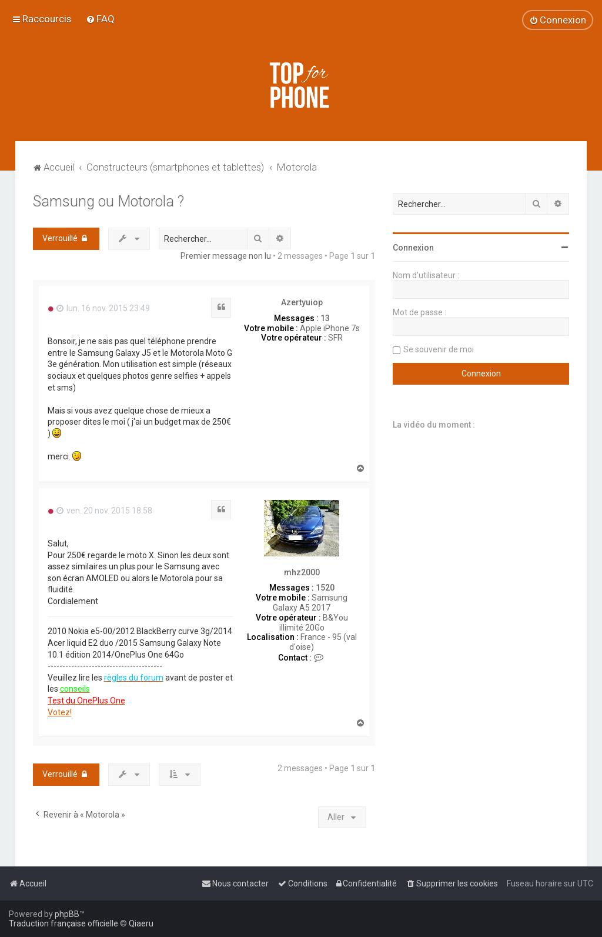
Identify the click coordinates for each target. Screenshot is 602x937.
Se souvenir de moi (438, 349)
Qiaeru (141, 923)
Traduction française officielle (63, 923)
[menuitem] (100, 19)
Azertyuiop (302, 302)
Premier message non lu (225, 256)
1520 (325, 587)
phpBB (67, 914)
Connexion (413, 247)
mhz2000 (302, 572)
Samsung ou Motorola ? (108, 201)
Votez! (60, 712)
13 (325, 318)
